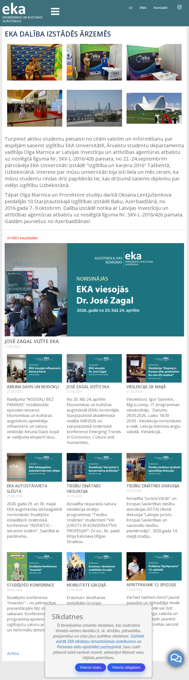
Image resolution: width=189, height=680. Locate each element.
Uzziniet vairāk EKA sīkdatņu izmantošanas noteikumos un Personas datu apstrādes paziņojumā (100, 641)
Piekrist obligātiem (126, 667)
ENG (143, 7)
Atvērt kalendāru (22, 238)
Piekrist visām (90, 667)
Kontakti (161, 7)
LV (130, 7)
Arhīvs (13, 653)
